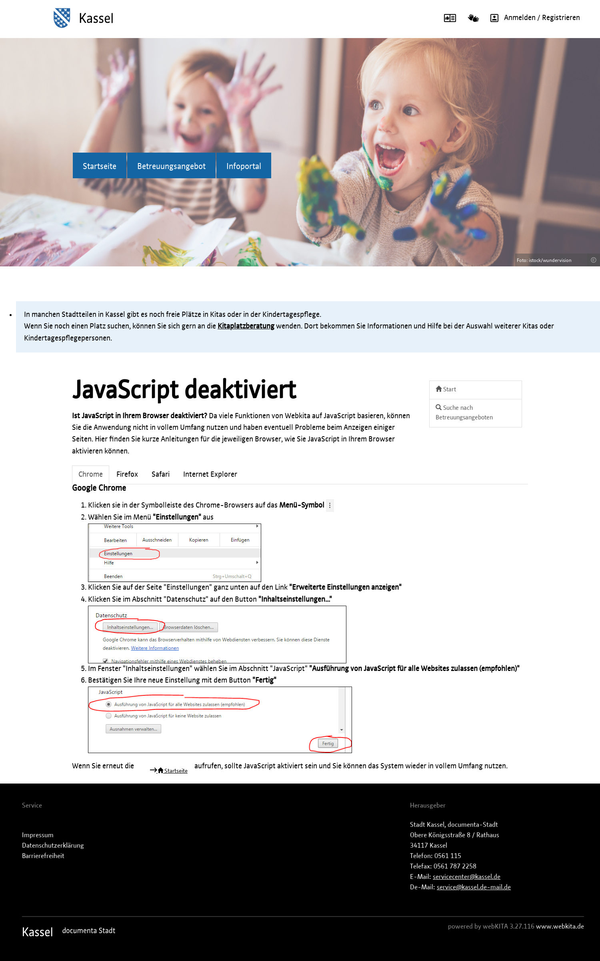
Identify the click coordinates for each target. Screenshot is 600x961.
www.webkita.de (560, 926)
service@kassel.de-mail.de (474, 887)
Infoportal (243, 167)
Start (446, 389)
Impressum (38, 835)
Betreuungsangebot (171, 167)
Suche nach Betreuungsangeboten (464, 412)
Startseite (99, 167)
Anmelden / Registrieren (532, 18)
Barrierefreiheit (43, 856)
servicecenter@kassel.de (466, 877)
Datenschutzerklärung (53, 845)
